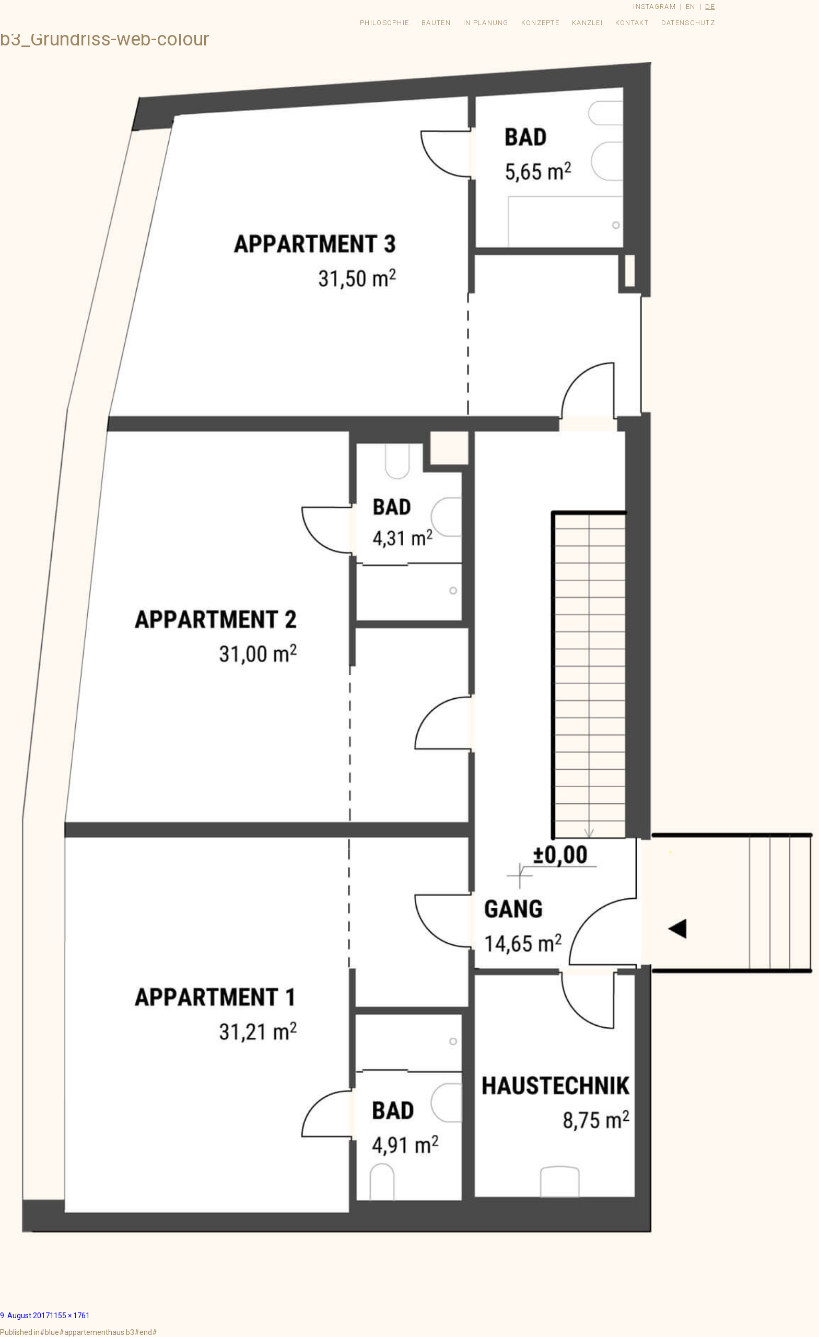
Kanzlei (587, 23)
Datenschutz (688, 23)
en (691, 6)
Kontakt (632, 23)
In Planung (486, 23)
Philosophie (384, 23)
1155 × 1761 (70, 1315)
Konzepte (540, 23)
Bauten (436, 23)
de (710, 6)
